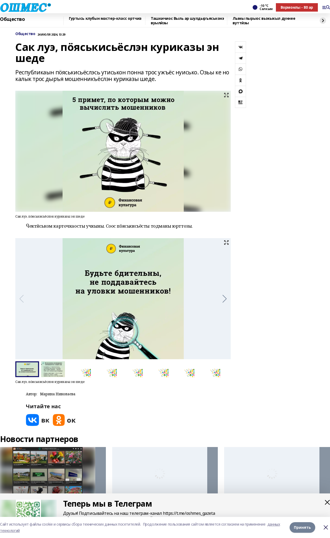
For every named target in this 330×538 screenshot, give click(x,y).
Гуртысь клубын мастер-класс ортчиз (105, 18)
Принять (302, 527)
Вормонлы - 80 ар (297, 7)
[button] (224, 299)
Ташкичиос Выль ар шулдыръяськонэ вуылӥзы (187, 20)
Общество (12, 19)
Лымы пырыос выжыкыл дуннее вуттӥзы (264, 20)
